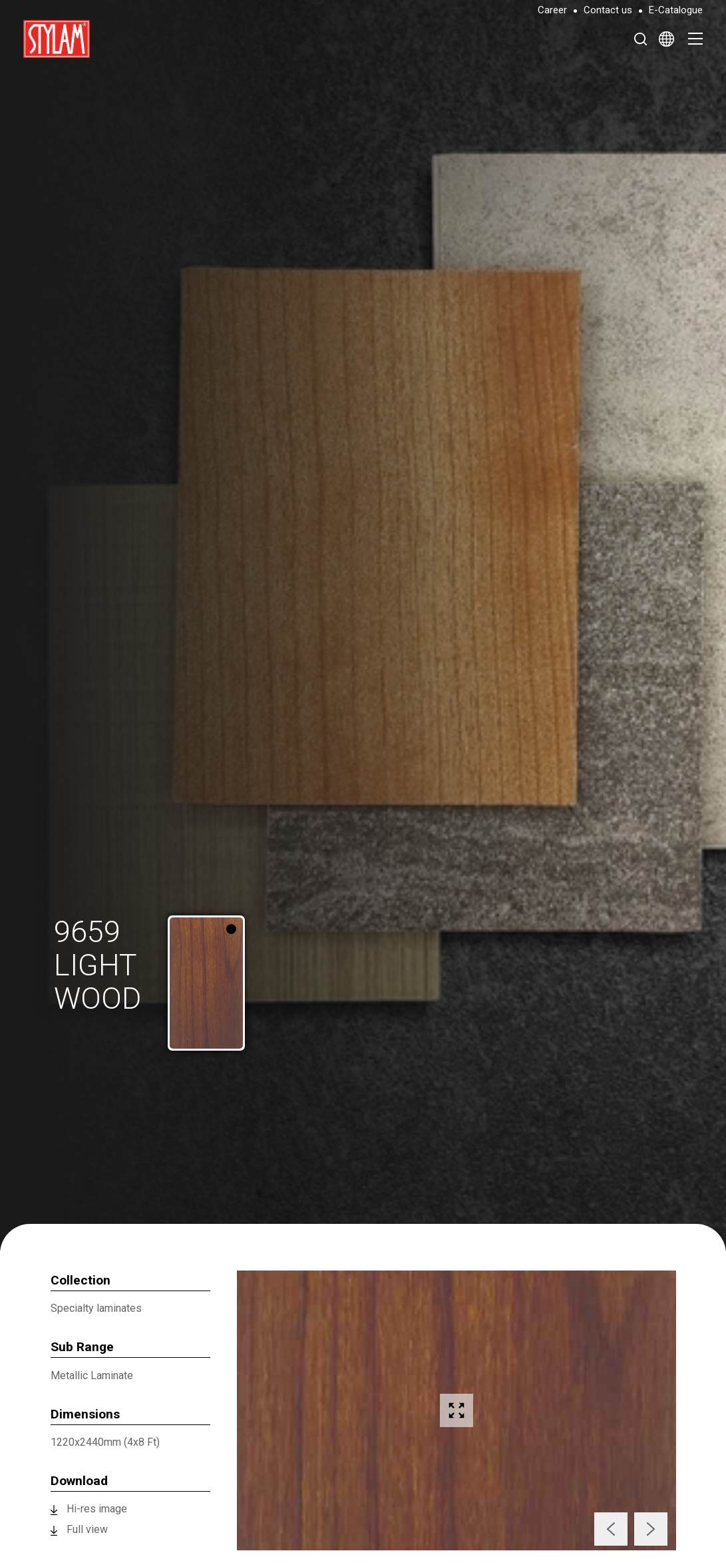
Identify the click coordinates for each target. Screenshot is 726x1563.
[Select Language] (666, 38)
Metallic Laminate (92, 1375)
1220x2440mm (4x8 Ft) (105, 1442)
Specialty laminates (96, 1308)
